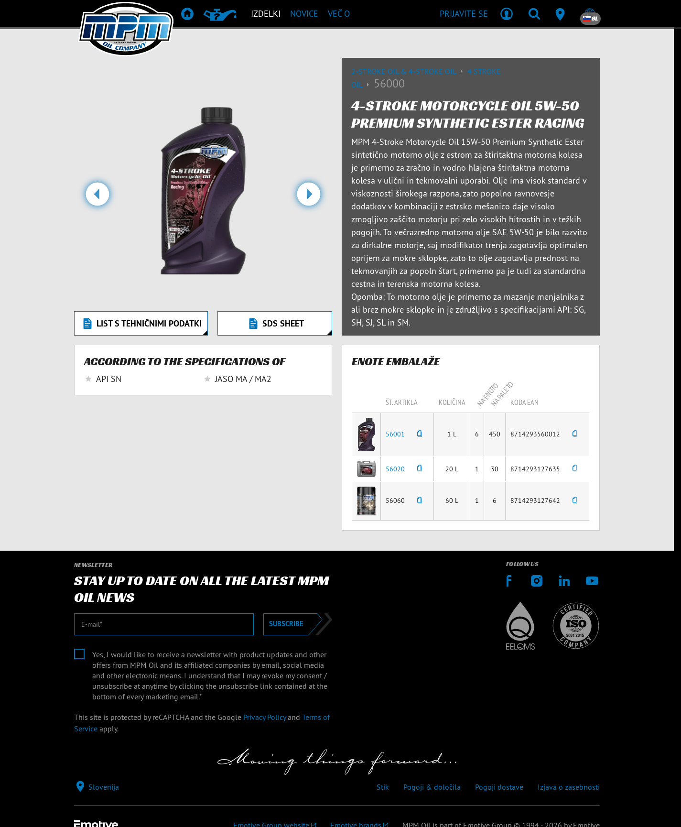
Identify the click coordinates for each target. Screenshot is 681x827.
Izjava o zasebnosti (569, 787)
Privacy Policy (264, 717)
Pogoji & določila (432, 787)
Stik (383, 787)
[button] (97, 198)
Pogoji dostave (499, 787)
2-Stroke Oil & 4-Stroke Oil (409, 71)
